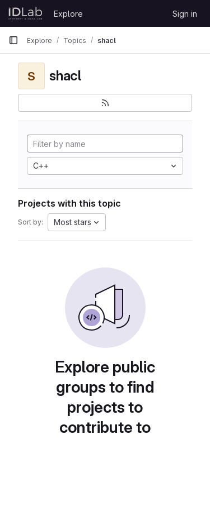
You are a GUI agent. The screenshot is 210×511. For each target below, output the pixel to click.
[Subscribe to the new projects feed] (105, 103)
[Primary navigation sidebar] (13, 40)
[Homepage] (25, 13)
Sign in (184, 13)
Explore (68, 13)
